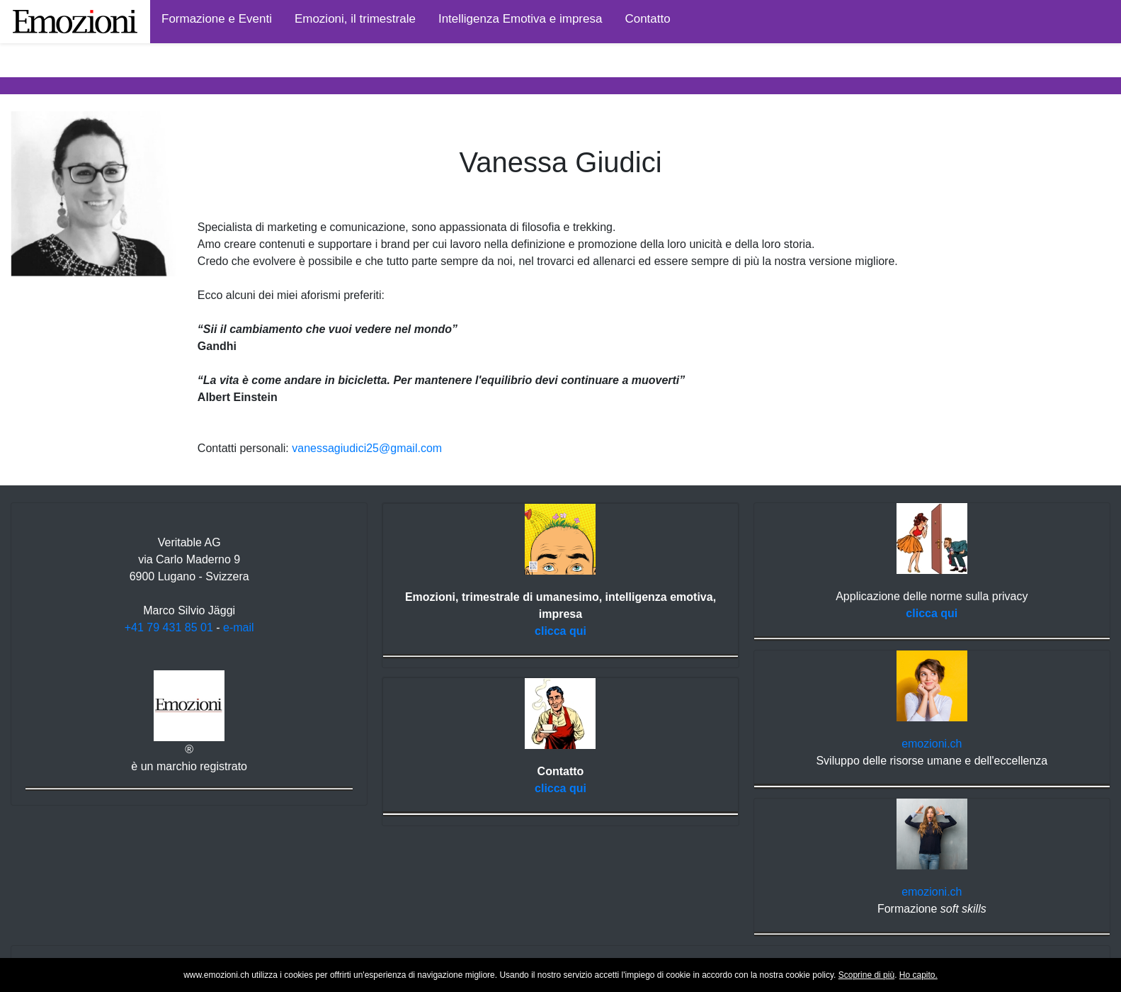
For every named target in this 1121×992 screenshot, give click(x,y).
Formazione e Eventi (216, 19)
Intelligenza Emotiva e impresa (520, 19)
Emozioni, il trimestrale (355, 19)
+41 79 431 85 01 (169, 627)
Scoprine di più (866, 975)
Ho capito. (918, 975)
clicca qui (560, 631)
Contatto (647, 19)
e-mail (238, 627)
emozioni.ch (931, 744)
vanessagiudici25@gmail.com (367, 448)
